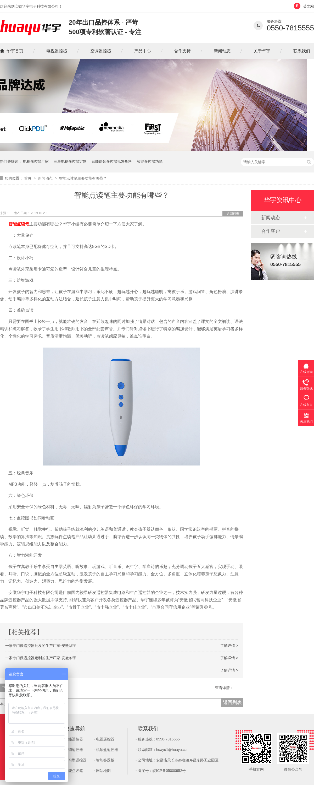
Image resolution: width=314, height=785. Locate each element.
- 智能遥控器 (72, 739)
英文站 (308, 6)
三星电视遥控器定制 (70, 161)
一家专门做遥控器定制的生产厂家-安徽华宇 (40, 658)
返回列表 (233, 213)
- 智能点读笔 (72, 770)
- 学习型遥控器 (74, 760)
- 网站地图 (102, 770)
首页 (28, 178)
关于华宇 (262, 51)
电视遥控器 (56, 51)
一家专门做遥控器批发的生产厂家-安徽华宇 (40, 645)
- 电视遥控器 (104, 739)
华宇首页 (15, 51)
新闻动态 (222, 51)
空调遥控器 (100, 51)
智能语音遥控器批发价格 (112, 161)
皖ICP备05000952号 (169, 770)
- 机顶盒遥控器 (106, 750)
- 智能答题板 (104, 760)
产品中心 (142, 51)
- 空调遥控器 (72, 750)
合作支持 (182, 51)
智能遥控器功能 (149, 161)
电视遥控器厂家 (36, 161)
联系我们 (301, 51)
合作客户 (270, 231)
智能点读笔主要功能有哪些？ (83, 178)
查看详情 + (224, 688)
